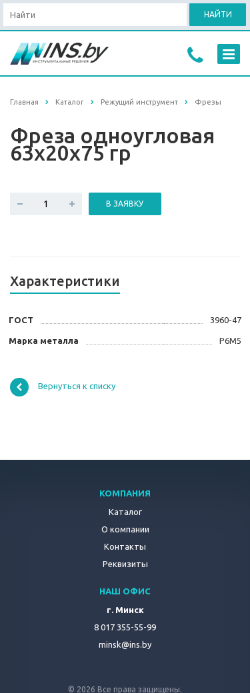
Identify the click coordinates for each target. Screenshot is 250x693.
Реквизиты (125, 563)
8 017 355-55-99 (125, 627)
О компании (125, 529)
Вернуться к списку (62, 387)
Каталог (125, 511)
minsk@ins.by (125, 644)
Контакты (125, 546)
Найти (218, 14)
